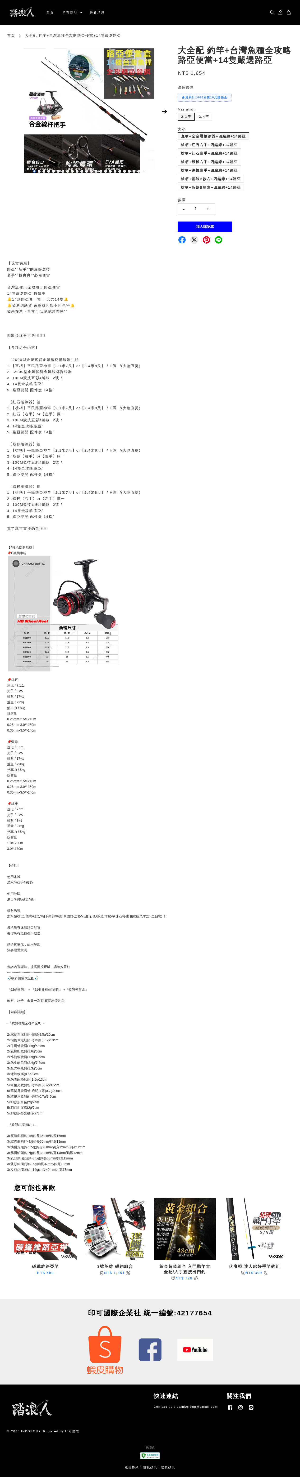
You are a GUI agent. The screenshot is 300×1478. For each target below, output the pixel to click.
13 (91, 172)
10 (77, 172)
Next (164, 113)
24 (143, 172)
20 (124, 172)
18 (115, 172)
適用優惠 (186, 88)
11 (81, 172)
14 (96, 172)
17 (110, 172)
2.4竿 (204, 117)
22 (134, 172)
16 (105, 172)
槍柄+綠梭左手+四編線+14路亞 (209, 171)
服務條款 (132, 1468)
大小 (182, 130)
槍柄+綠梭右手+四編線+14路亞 (209, 163)
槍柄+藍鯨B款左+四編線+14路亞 (211, 188)
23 (138, 172)
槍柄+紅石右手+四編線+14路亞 (209, 146)
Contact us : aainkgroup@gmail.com (186, 1407)
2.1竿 (186, 117)
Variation (187, 110)
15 (100, 172)
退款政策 (168, 1468)
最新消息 (97, 13)
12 (86, 172)
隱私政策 (150, 1468)
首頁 (50, 13)
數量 (182, 201)
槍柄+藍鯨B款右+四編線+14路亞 (211, 180)
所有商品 (72, 13)
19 (119, 172)
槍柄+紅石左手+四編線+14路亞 (209, 154)
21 (129, 172)
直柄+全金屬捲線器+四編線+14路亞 (213, 137)
